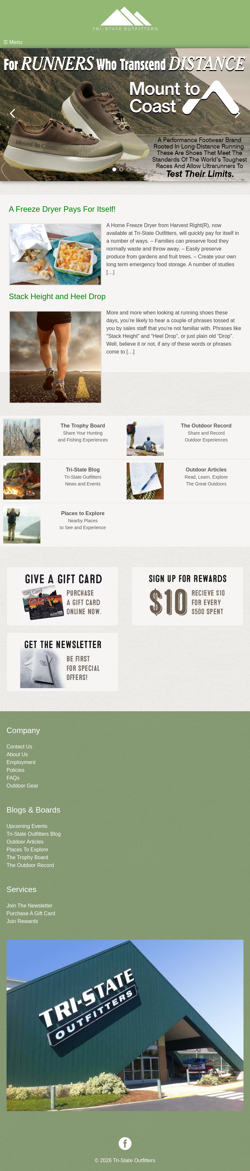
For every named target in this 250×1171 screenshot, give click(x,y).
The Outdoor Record (30, 865)
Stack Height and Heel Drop (57, 296)
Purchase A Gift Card (31, 913)
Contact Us (19, 746)
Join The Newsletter (29, 905)
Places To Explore (27, 849)
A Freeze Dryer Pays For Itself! (62, 209)
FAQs (13, 778)
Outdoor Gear (22, 785)
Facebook (125, 1143)
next (237, 113)
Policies (15, 770)
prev (12, 113)
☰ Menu (12, 42)
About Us (17, 754)
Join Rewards (22, 921)
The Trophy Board (27, 857)
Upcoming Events (27, 826)
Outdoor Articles (25, 842)
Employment (21, 762)
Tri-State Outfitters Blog (34, 834)
